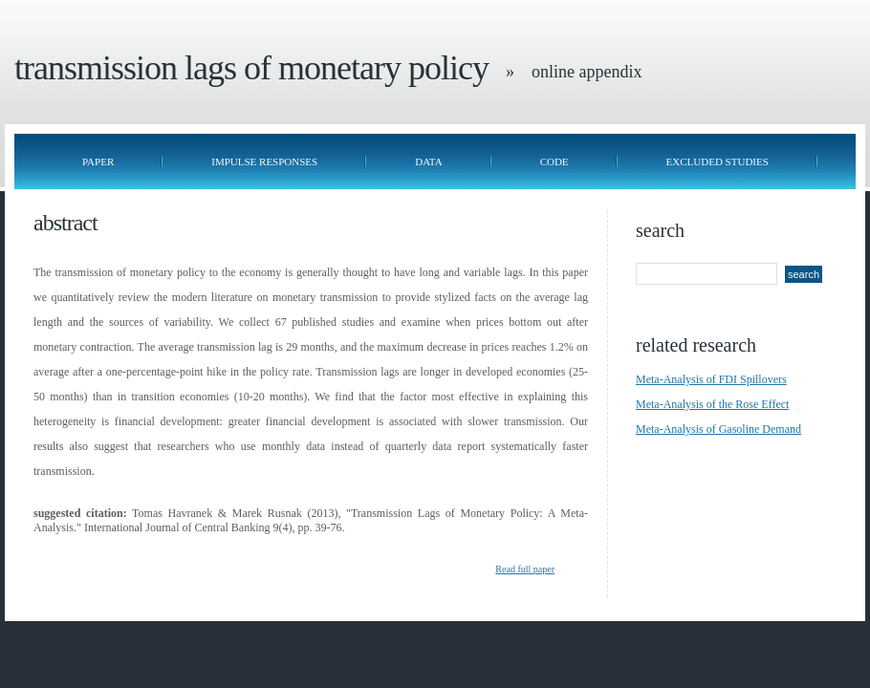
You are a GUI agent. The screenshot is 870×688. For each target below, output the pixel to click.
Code (554, 161)
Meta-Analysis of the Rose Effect (712, 404)
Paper (98, 161)
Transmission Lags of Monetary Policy (251, 68)
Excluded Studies (717, 161)
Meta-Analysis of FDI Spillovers (711, 379)
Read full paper (525, 569)
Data (428, 161)
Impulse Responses (264, 161)
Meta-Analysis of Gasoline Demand (718, 429)
